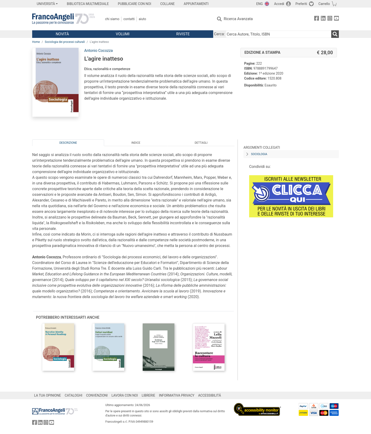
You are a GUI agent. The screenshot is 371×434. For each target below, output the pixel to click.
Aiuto (142, 19)
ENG (259, 4)
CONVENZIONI (97, 395)
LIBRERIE (148, 395)
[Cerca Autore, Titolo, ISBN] (278, 34)
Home (36, 42)
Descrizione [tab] (68, 142)
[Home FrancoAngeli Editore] (63, 19)
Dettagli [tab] (201, 142)
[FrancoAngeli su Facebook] (316, 19)
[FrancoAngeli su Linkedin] (323, 19)
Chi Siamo (112, 19)
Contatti (129, 19)
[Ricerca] (335, 34)
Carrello (324, 4)
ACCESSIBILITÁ (209, 395)
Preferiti (301, 4)
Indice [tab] (135, 142)
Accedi (279, 4)
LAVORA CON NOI (124, 395)
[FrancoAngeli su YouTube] (336, 19)
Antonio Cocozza (98, 50)
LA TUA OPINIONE (47, 395)
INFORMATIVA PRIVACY (176, 395)
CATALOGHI (73, 395)
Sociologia (259, 154)
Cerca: (219, 34)
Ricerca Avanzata (238, 19)
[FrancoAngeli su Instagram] (329, 19)
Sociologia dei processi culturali (65, 42)
